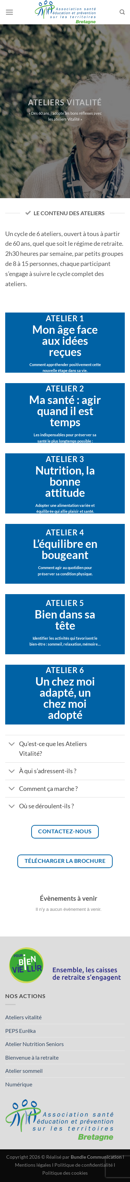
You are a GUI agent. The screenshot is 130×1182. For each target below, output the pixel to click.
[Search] (122, 12)
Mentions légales (33, 1165)
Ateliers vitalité (23, 1017)
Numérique (18, 1084)
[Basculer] (12, 744)
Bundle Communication (96, 1157)
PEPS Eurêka (20, 1030)
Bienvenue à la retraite (32, 1057)
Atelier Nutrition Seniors (34, 1044)
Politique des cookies (65, 1173)
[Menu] (9, 12)
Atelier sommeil (24, 1070)
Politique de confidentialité (83, 1165)
